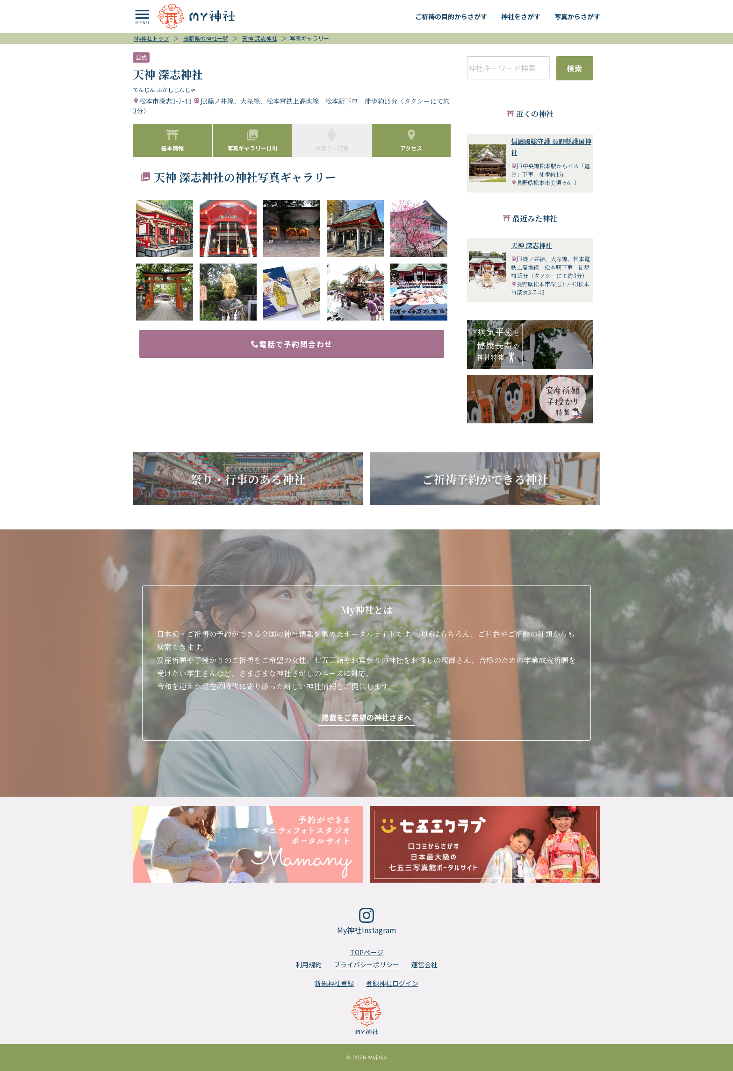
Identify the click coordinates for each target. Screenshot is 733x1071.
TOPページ (366, 952)
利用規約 (308, 964)
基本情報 (172, 140)
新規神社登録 (334, 983)
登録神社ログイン (392, 983)
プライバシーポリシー (366, 964)
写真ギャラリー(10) (252, 140)
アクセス (411, 140)
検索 (575, 68)
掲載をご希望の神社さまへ (366, 717)
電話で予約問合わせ (292, 344)
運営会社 (424, 964)
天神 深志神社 (531, 245)
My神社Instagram (366, 921)
